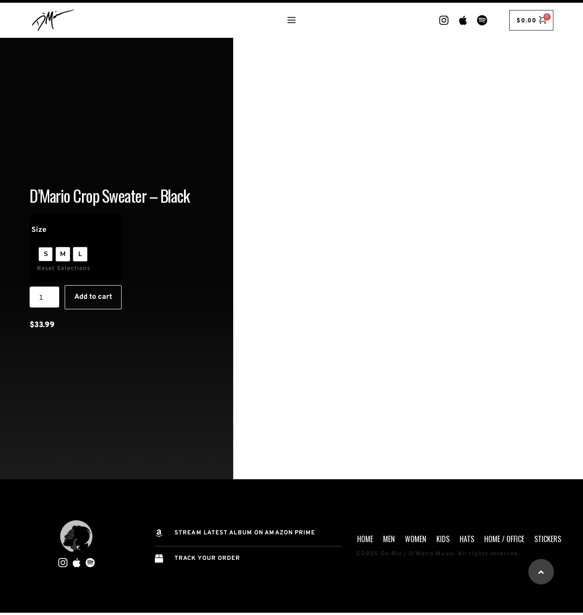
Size (38, 230)
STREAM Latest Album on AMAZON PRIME (245, 533)
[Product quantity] (44, 297)
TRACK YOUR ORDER (207, 558)
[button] (541, 571)
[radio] (45, 254)
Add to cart (93, 297)
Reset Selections (64, 268)
